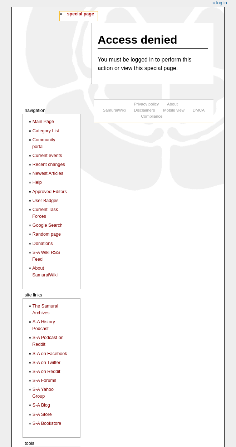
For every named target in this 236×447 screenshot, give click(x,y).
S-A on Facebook (50, 353)
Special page (80, 13)
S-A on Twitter (46, 362)
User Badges (46, 200)
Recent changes (49, 164)
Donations (43, 243)
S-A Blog (41, 405)
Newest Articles (48, 173)
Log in (221, 2)
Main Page (43, 121)
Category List (46, 130)
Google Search (48, 225)
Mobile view (174, 110)
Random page (47, 234)
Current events (47, 155)
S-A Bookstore (47, 423)
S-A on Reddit (46, 371)
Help (37, 182)
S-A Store (42, 414)
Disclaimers (144, 110)
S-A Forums (44, 380)
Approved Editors (49, 191)
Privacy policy (146, 104)
